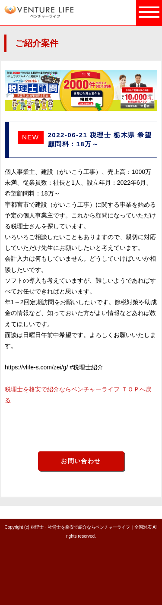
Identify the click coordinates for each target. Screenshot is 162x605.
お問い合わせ (81, 460)
